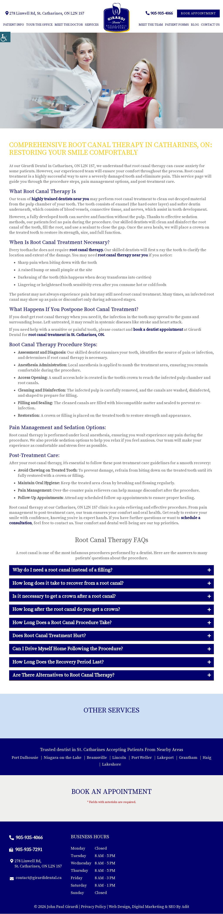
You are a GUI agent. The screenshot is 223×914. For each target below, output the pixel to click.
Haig (207, 757)
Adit (185, 906)
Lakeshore (111, 764)
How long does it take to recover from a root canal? (67, 583)
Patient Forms (177, 25)
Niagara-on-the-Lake (62, 757)
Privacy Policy (93, 906)
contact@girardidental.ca (36, 878)
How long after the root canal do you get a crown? (66, 610)
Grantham (188, 757)
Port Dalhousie (25, 757)
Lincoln (119, 757)
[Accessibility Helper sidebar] (5, 37)
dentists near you (73, 199)
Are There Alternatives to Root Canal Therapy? (63, 675)
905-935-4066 (159, 13)
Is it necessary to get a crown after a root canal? (64, 597)
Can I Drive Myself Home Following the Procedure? (67, 649)
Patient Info (13, 25)
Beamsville (97, 757)
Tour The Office (39, 25)
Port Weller (142, 757)
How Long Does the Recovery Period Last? (58, 662)
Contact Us (210, 25)
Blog (195, 25)
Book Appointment (198, 14)
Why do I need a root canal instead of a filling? (62, 570)
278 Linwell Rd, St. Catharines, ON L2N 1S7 (44, 13)
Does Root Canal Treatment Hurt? (49, 636)
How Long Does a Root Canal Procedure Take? (62, 623)
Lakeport (165, 757)
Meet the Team (151, 25)
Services (92, 25)
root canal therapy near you (123, 255)
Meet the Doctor (69, 25)
